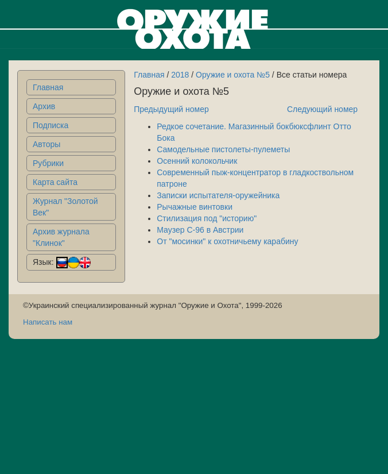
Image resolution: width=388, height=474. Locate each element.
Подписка (50, 125)
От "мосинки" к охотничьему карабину (227, 241)
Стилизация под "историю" (207, 218)
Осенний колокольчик (197, 160)
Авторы (46, 144)
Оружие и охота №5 (233, 74)
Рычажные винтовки (194, 206)
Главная (48, 87)
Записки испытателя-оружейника (218, 195)
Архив (44, 106)
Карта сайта (55, 182)
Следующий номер (322, 109)
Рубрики (48, 163)
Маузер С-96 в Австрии (200, 229)
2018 (180, 74)
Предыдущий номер (171, 109)
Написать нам (47, 322)
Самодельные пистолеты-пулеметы (223, 149)
